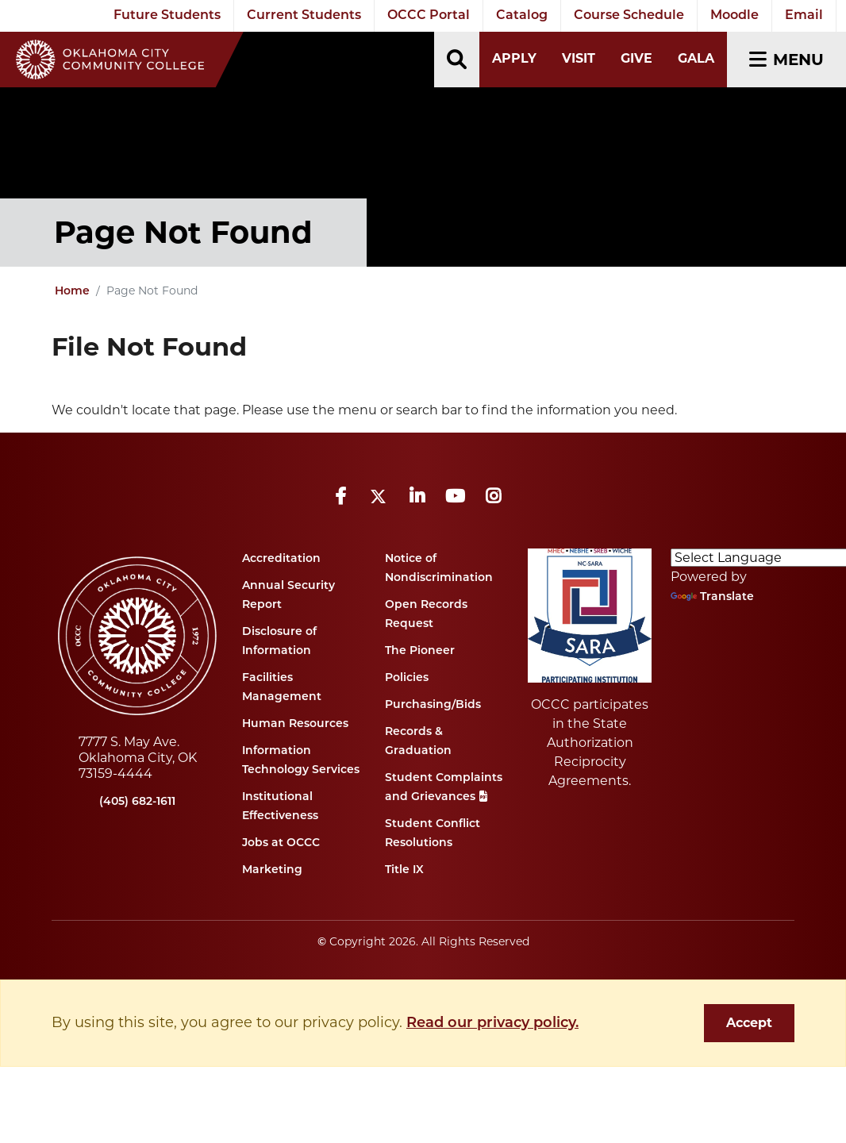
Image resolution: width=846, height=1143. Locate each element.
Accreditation (281, 559)
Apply (514, 58)
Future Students (167, 16)
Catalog (522, 16)
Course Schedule (629, 16)
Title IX (404, 870)
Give (636, 58)
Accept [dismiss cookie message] (749, 1022)
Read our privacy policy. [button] (492, 1023)
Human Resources (295, 724)
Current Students (304, 16)
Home (72, 292)
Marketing (272, 870)
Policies (407, 678)
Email (804, 16)
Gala (696, 58)
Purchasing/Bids (433, 705)
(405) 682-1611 (137, 802)
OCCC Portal (428, 16)
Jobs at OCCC (281, 843)
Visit (578, 58)
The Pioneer (420, 651)
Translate (712, 597)
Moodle (734, 16)
